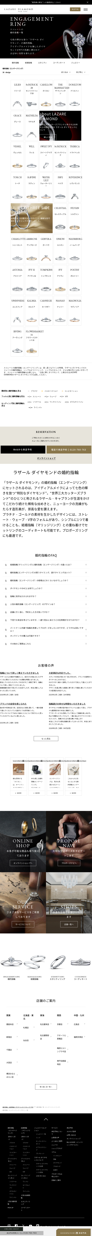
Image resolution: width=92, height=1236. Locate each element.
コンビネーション (69, 391)
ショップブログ (56, 1148)
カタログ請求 (71, 1131)
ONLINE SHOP (11, 1229)
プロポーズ (56, 1166)
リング (38, 1137)
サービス (54, 1128)
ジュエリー (75, 63)
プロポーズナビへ (69, 863)
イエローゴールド (49, 391)
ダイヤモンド (57, 1163)
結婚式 (55, 1170)
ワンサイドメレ (53, 402)
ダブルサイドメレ (74, 402)
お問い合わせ (71, 1135)
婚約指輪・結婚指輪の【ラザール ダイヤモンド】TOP (18, 1107)
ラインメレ (35, 407)
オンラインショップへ (23, 863)
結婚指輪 (28, 63)
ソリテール (34, 402)
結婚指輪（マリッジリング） (25, 1130)
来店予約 (70, 1128)
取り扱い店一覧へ (46, 1087)
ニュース (54, 1145)
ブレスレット (40, 1153)
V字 (64, 396)
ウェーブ (50, 396)
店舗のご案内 (56, 1180)
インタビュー (57, 1155)
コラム (53, 1152)
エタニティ (42, 63)
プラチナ (33, 391)
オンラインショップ (73, 1139)
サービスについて (23, 924)
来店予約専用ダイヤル (22, 1233)
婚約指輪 (15, 63)
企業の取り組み (41, 1176)
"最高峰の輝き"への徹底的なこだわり (46, 2)
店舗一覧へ (69, 924)
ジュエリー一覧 (41, 1134)
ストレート (34, 396)
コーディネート (59, 63)
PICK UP (10, 1208)
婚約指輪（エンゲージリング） (12, 1130)
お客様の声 (55, 1138)
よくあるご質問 (56, 1141)
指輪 (54, 1159)
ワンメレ (25, 1181)
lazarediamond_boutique (18, 761)
